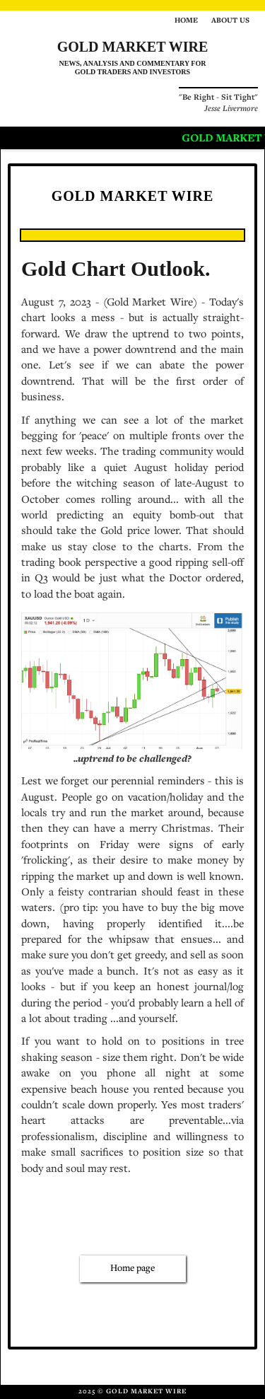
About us (230, 21)
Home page (132, 1269)
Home (186, 21)
